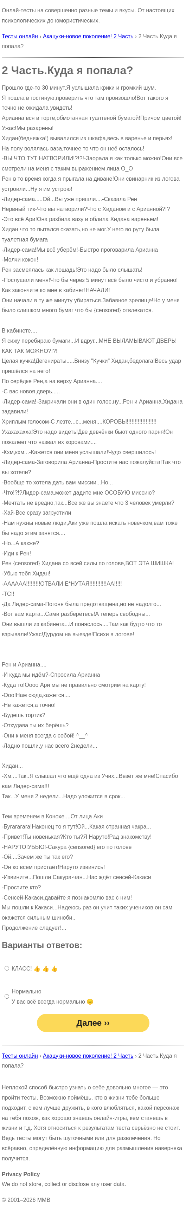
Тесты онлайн (20, 36)
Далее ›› (93, 1023)
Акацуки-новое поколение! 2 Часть (88, 36)
